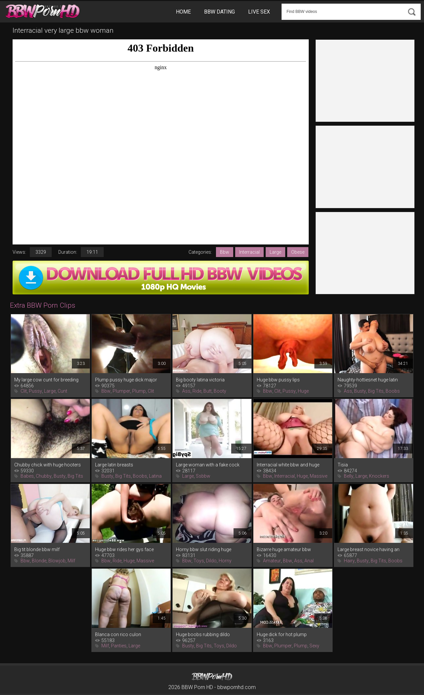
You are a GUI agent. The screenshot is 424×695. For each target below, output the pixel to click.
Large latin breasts (114, 464)
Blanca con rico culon (118, 634)
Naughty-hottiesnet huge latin (368, 379)
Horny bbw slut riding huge (203, 549)
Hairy (349, 560)
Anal (309, 560)
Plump (139, 391)
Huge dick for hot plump (282, 634)
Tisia (343, 464)
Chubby (44, 476)
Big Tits (376, 391)
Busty (360, 391)
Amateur (272, 560)
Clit (24, 391)
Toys (198, 560)
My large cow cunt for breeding (46, 379)
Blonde (39, 560)
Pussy (35, 391)
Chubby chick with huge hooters (47, 464)
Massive (318, 476)
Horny (225, 560)
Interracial (249, 252)
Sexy (314, 645)
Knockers (379, 476)
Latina (155, 476)
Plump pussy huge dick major (126, 379)
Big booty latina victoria (200, 379)
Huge (303, 391)
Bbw (224, 252)
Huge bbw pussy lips (278, 379)
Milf (71, 560)
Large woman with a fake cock (207, 464)
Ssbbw (203, 476)
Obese (297, 252)
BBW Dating (219, 12)
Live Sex (259, 12)
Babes (27, 476)
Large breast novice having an (368, 549)
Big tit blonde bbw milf (37, 549)
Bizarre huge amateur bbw (284, 549)
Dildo (211, 560)
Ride (196, 391)
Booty (220, 391)
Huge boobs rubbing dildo (203, 634)
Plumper (121, 391)
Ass (186, 391)
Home (183, 12)
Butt (207, 391)
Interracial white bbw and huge (288, 464)
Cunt (62, 391)
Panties (119, 645)
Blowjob (57, 560)
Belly (348, 476)
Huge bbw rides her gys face (124, 549)
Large (275, 252)
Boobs (393, 391)
